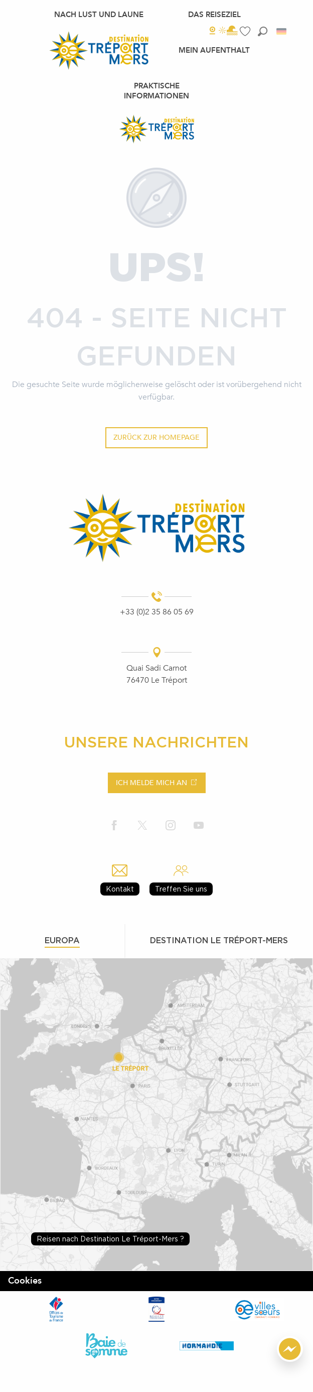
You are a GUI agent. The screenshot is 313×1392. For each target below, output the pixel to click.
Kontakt (120, 889)
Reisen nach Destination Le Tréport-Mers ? (110, 1238)
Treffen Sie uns (181, 889)
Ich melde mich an (151, 783)
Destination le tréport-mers (219, 940)
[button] (262, 31)
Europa (62, 940)
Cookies (25, 1281)
